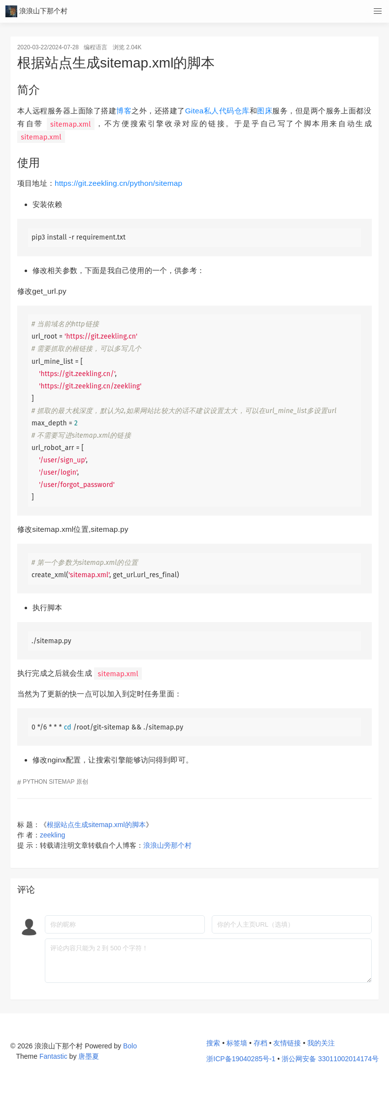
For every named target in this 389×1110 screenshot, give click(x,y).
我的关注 (321, 1043)
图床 (264, 110)
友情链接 (287, 1043)
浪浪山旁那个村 (167, 845)
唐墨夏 (88, 1056)
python (35, 781)
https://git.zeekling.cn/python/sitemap (118, 183)
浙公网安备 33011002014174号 (330, 1059)
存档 (260, 1043)
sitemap (61, 781)
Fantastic (53, 1056)
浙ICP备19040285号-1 (240, 1059)
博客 (123, 110)
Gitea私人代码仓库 (217, 110)
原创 (82, 781)
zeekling (52, 835)
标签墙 (237, 1043)
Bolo (130, 1046)
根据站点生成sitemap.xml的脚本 (96, 825)
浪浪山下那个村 (36, 11)
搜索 (213, 1043)
